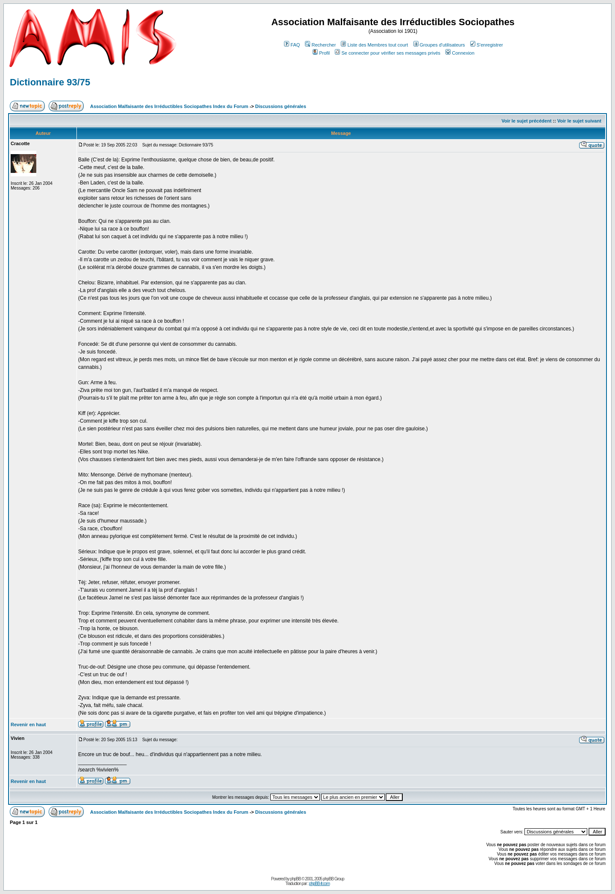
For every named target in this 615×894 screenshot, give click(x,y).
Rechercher (320, 44)
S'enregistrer (486, 44)
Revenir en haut (28, 724)
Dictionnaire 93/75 (50, 82)
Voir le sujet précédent (526, 120)
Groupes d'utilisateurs (439, 44)
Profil (321, 53)
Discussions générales (280, 106)
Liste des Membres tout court (374, 44)
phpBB (295, 878)
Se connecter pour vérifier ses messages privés (387, 53)
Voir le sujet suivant (579, 120)
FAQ (292, 44)
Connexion (459, 53)
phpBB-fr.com (319, 883)
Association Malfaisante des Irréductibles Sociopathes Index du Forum (169, 106)
